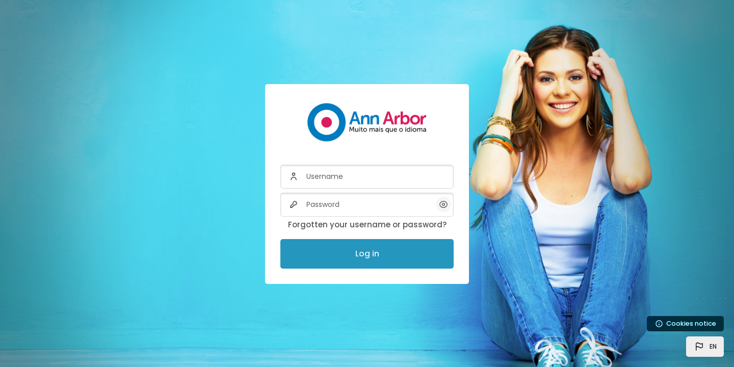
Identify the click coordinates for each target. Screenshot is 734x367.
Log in (367, 253)
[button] (705, 346)
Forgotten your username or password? (367, 224)
